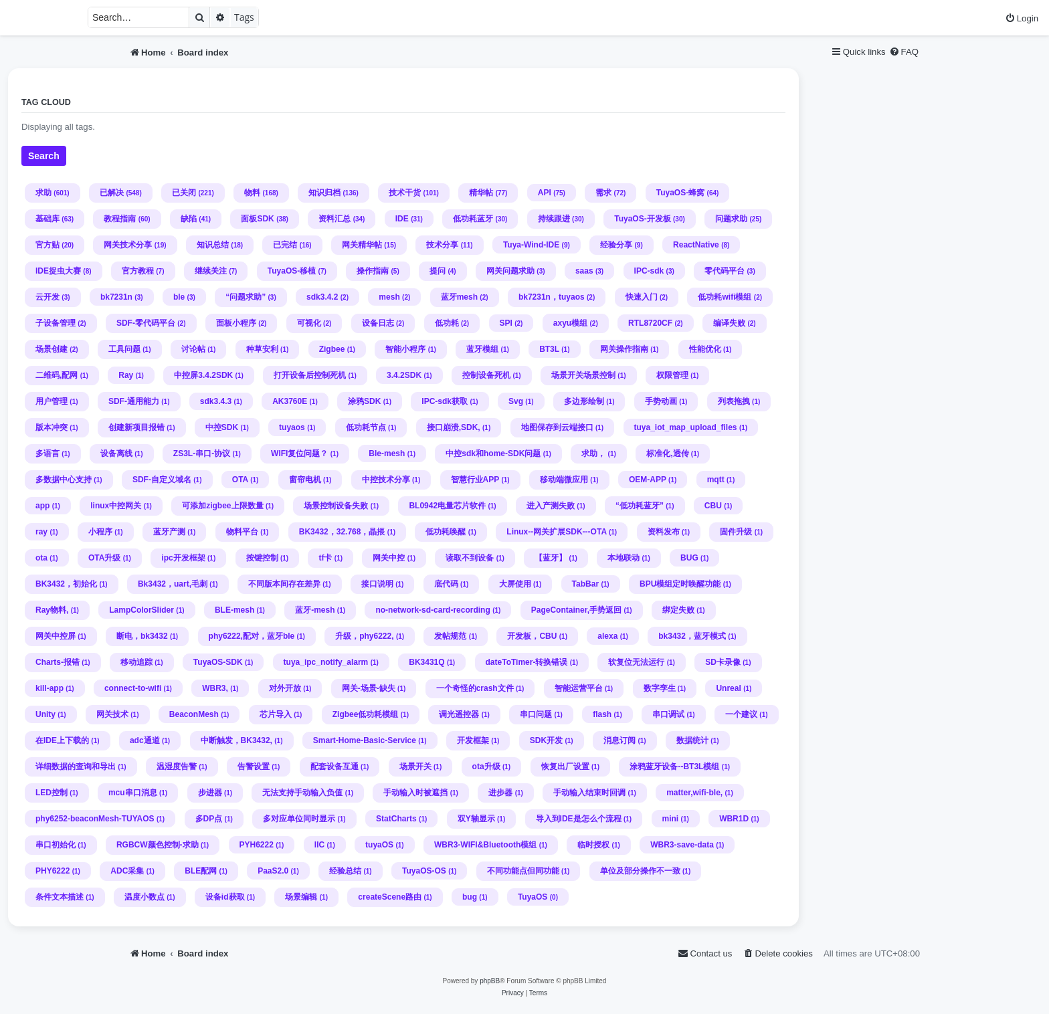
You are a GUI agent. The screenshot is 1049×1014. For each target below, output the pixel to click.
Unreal (728, 688)
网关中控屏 (55, 636)
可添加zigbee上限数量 (222, 505)
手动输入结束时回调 (589, 792)
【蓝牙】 (551, 558)
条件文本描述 (59, 897)
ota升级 (486, 766)
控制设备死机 (486, 375)
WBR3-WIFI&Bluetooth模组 (485, 844)
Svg (515, 401)
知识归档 (324, 192)
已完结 (285, 244)
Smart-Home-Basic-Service (364, 740)
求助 (43, 192)
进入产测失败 (551, 505)
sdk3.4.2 (322, 297)
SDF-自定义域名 (161, 479)
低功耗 (447, 323)
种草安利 (262, 349)
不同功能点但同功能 (523, 871)
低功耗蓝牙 (473, 218)
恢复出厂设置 (565, 766)
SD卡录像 (723, 662)
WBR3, (215, 688)
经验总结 (345, 871)
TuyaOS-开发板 (642, 218)
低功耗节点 (366, 427)
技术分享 (442, 244)
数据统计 (692, 740)
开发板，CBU (532, 636)
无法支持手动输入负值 (302, 792)
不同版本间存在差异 (284, 584)
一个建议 (741, 714)
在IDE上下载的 (62, 740)
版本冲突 (51, 427)
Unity (45, 714)
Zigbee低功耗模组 (365, 714)
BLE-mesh (234, 610)
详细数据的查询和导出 (75, 766)
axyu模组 (570, 323)
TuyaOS (532, 897)
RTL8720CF (650, 323)
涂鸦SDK (364, 401)
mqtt (716, 479)
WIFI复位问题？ (299, 453)
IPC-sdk (649, 271)
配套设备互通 (334, 766)
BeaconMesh (194, 714)
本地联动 (623, 558)
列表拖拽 (734, 401)
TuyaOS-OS (424, 871)
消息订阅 (619, 740)
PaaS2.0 (273, 871)
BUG (689, 558)
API (544, 192)
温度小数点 (144, 897)
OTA (240, 479)
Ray (125, 375)
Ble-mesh (387, 453)
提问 (438, 271)
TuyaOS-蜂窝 (680, 192)
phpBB (490, 981)
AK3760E (289, 401)
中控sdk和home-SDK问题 (493, 453)
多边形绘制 (584, 401)
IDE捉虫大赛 (58, 271)
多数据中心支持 (63, 479)
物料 (252, 192)
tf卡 (325, 558)
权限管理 (672, 375)
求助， (593, 453)
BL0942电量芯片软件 (447, 505)
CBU (713, 505)
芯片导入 (276, 714)
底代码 (446, 584)
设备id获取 (225, 897)
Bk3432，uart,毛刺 (172, 584)
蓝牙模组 (482, 349)
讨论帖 (193, 349)
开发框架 (473, 740)
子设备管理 (55, 323)
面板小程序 (236, 323)
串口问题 (536, 714)
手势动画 (661, 401)
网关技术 (112, 714)
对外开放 (285, 688)
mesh (389, 297)
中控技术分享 (386, 479)
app (42, 505)
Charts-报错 (57, 662)
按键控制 (262, 558)
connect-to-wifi (132, 688)
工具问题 (124, 349)
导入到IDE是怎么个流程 (579, 818)
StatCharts (396, 818)
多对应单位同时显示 (299, 818)
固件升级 (736, 531)
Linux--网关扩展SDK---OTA (556, 531)
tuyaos (292, 427)
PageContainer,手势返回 (576, 610)
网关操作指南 (624, 349)
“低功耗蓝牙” (639, 505)
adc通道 (145, 740)
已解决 (112, 192)
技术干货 (405, 192)
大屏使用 (515, 584)
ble (179, 297)
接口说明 (377, 584)
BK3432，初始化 (66, 584)
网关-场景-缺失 (368, 688)
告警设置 (253, 766)
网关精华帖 (362, 244)
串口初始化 (55, 844)
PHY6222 (52, 871)
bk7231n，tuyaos (551, 297)
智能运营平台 (579, 688)
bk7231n (116, 297)
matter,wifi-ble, (694, 792)
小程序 (100, 531)
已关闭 (184, 192)
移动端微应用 (564, 479)
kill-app (49, 688)
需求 (603, 192)
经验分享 (616, 244)
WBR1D (734, 818)
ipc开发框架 (183, 558)
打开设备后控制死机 (310, 375)
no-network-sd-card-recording (432, 610)
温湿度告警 (177, 766)
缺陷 (189, 218)
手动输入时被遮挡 (415, 792)
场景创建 (51, 349)
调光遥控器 (459, 714)
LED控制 (51, 792)
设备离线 (116, 453)
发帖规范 (450, 636)
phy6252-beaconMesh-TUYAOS (95, 818)
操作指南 (373, 271)
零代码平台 (724, 271)
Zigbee (332, 349)
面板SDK (257, 218)
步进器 (210, 792)
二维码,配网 (56, 375)
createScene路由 (389, 897)
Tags (244, 17)
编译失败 (729, 323)
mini (670, 818)
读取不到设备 (470, 558)
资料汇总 (334, 218)
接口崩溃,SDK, (453, 427)
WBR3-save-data (682, 844)
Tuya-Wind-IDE (531, 244)
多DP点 (209, 818)
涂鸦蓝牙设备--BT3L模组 (674, 766)
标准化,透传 (667, 453)
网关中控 (389, 558)
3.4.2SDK (404, 375)
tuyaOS (379, 844)
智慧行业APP (475, 479)
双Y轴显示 (476, 818)
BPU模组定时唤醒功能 (680, 584)
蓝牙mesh (459, 297)
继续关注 (211, 271)
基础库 (47, 218)
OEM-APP (647, 479)
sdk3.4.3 (215, 401)
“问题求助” (245, 297)
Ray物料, (51, 610)
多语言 (47, 453)
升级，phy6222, (364, 636)
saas (584, 271)
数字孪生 (660, 688)
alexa (607, 636)
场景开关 (415, 766)
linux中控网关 (115, 505)
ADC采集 (127, 871)
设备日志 (378, 323)
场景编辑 (301, 897)
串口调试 (668, 714)
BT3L (549, 349)
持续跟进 (554, 218)
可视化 (309, 323)
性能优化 (705, 349)
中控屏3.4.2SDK (203, 375)
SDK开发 (546, 740)
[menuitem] (1021, 18)
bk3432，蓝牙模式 (692, 636)
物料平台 (242, 531)
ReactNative (696, 244)
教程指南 (120, 218)
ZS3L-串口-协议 (201, 453)
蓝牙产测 (169, 531)
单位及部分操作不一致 (640, 871)
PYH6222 (257, 844)
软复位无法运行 (636, 662)
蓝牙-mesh (315, 610)
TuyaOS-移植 (292, 271)
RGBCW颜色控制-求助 (157, 844)
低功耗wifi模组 (724, 297)
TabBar (585, 584)
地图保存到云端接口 (557, 427)
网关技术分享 (128, 244)
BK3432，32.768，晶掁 (342, 531)
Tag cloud (46, 102)
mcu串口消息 (132, 792)
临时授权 (593, 844)
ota (41, 558)
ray (41, 531)
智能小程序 (405, 349)
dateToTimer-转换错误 (527, 662)
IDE (402, 218)
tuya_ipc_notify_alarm (326, 662)
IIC (319, 844)
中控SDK (221, 427)
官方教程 (138, 271)
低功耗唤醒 (445, 531)
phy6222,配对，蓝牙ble (252, 636)
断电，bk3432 (142, 636)
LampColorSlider (141, 610)
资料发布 (664, 531)
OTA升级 (104, 558)
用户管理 (51, 401)
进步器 (500, 792)
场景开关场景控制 (583, 375)
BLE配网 (201, 871)
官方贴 (47, 244)
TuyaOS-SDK (218, 662)
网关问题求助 (510, 271)
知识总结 (213, 244)
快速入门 (642, 297)
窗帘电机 (305, 479)
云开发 (47, 297)
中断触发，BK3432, (236, 740)
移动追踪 (136, 662)
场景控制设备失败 (336, 505)
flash (602, 714)
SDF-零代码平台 (145, 323)
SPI (506, 323)
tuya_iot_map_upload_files (685, 427)
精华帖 (481, 192)
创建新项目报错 (136, 427)
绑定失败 (678, 610)
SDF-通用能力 (133, 401)
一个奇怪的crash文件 (475, 688)
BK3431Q (426, 662)
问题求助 (731, 218)
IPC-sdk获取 (444, 401)
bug (469, 897)
